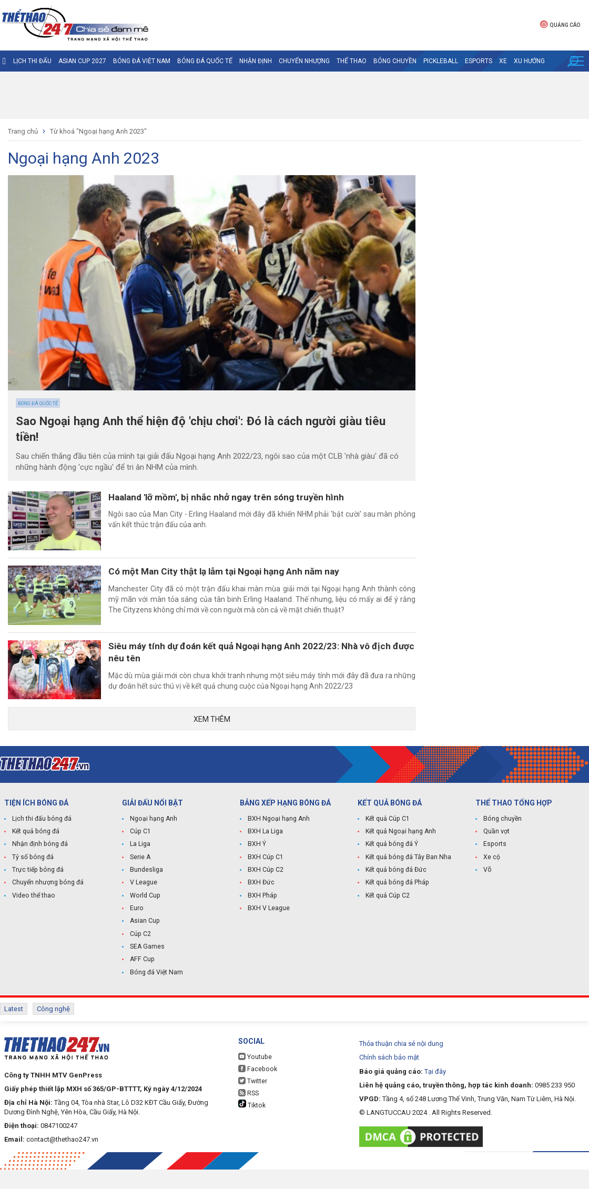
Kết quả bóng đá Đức (395, 891)
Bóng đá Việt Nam (141, 61)
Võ (487, 891)
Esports (478, 61)
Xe (503, 61)
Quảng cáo (560, 24)
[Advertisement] (294, 95)
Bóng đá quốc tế (204, 61)
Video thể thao (33, 917)
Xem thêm (212, 741)
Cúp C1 (140, 854)
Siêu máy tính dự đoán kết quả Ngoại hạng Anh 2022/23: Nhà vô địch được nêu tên (266, 667)
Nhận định (255, 61)
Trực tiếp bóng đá (37, 891)
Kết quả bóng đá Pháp (396, 904)
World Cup (144, 917)
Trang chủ (23, 131)
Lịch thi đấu (32, 61)
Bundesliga (146, 891)
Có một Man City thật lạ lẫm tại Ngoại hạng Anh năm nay (240, 580)
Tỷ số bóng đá (32, 879)
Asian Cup (144, 942)
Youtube (254, 1076)
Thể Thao (352, 61)
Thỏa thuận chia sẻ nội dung (401, 1063)
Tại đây (435, 1090)
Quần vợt (496, 854)
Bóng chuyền (395, 61)
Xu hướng (529, 61)
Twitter (252, 1100)
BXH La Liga (265, 854)
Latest (13, 1029)
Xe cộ (491, 879)
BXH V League (268, 929)
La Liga (140, 866)
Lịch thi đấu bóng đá (41, 841)
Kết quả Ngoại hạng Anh (400, 854)
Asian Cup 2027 (82, 61)
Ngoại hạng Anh (153, 841)
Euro (136, 929)
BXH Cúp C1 (265, 879)
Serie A (140, 879)
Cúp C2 (140, 955)
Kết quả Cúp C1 (387, 841)
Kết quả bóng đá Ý (391, 866)
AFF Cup (141, 980)
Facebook (256, 1088)
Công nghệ (53, 1029)
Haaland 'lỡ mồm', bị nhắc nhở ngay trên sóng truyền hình (241, 499)
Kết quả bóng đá (35, 854)
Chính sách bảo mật (389, 1077)
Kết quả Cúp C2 (387, 917)
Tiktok (251, 1123)
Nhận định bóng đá (39, 866)
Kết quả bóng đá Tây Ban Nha (407, 879)
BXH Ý (257, 866)
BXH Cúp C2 (265, 891)
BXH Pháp (262, 917)
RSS (248, 1112)
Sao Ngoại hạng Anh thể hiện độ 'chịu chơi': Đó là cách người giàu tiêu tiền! (200, 430)
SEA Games (147, 967)
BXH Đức (260, 904)
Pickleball (440, 61)
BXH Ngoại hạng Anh (278, 841)
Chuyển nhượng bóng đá (47, 904)
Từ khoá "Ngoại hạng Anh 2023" (98, 131)
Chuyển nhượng (304, 61)
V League (143, 904)
